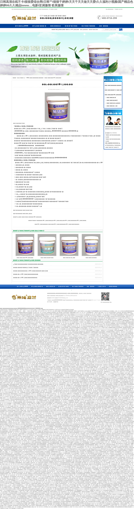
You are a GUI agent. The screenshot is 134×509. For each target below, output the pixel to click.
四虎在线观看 (84, 464)
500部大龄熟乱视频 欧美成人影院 (16, 414)
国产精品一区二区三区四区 (61, 345)
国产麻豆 (43, 489)
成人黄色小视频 (57, 311)
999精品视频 (14, 491)
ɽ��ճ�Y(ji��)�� (67, 220)
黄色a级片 (45, 439)
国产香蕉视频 (107, 318)
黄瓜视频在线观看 (59, 340)
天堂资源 (82, 451)
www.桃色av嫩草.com (116, 469)
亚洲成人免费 (10, 320)
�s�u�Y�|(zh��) (71, 26)
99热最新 (76, 340)
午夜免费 (52, 494)
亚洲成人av (27, 371)
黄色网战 (111, 341)
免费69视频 (73, 312)
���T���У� (33, 220)
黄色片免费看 (66, 354)
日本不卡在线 (18, 436)
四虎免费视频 (58, 424)
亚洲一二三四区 (12, 405)
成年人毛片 (57, 395)
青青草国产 (100, 373)
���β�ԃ (46, 30)
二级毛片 (96, 312)
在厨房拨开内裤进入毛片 (104, 421)
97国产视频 (53, 348)
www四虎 (55, 343)
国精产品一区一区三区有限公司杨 (42, 319)
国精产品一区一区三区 (74, 348)
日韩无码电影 (72, 485)
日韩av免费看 (89, 330)
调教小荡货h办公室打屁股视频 (120, 400)
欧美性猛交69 (66, 391)
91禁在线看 (66, 312)
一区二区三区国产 (94, 376)
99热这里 (42, 392)
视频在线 (129, 312)
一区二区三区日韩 (89, 351)
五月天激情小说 (52, 341)
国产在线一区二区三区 (52, 405)
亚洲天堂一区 (34, 462)
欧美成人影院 (98, 351)
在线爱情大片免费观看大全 (100, 436)
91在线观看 (86, 421)
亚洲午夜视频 (64, 327)
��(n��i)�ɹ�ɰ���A (114, 103)
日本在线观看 (94, 333)
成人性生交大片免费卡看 (62, 429)
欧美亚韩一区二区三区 (81, 341)
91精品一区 (29, 501)
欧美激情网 (51, 320)
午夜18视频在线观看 (5, 366)
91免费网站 (35, 325)
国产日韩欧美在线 (58, 496)
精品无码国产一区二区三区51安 (45, 435)
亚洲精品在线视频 (11, 349)
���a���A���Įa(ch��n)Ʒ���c (26, 267)
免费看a (116, 432)
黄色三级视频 (117, 334)
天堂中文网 (18, 456)
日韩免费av (46, 370)
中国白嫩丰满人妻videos (14, 427)
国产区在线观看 (4, 311)
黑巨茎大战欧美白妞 (118, 473)
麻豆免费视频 (85, 443)
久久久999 (22, 316)
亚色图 (104, 358)
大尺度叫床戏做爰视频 (112, 413)
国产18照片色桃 (26, 418)
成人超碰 (30, 417)
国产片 (7, 418)
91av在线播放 (57, 396)
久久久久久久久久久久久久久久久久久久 (104, 329)
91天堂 (86, 502)
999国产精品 (3, 314)
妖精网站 (7, 472)
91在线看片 (114, 465)
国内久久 (120, 320)
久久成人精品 (71, 355)
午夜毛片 (14, 496)
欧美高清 (24, 341)
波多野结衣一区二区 (88, 486)
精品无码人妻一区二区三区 (64, 331)
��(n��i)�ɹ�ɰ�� (69, 257)
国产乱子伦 (98, 359)
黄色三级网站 (50, 395)
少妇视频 (59, 370)
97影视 (118, 351)
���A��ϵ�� (93, 29)
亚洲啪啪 (53, 454)
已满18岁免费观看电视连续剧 (19, 359)
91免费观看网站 (70, 490)
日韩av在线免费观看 (7, 369)
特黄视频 (48, 453)
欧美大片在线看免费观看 (25, 446)
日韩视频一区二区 (60, 323)
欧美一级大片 (17, 341)
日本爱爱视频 (65, 399)
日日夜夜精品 (112, 366)
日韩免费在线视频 (26, 507)
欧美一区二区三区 (116, 343)
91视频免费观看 (52, 334)
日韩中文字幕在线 (51, 393)
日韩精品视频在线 (12, 385)
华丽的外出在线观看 (74, 487)
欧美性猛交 (128, 336)
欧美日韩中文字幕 (123, 405)
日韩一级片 (64, 333)
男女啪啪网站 (109, 358)
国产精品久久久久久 (96, 327)
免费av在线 (11, 380)
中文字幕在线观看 (65, 467)
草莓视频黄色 (41, 417)
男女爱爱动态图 (40, 480)
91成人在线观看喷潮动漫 (36, 356)
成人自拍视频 (68, 349)
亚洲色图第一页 (47, 468)
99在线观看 (125, 398)
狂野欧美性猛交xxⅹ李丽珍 (76, 337)
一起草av (121, 380)
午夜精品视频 (81, 377)
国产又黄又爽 (90, 388)
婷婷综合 (112, 453)
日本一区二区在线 (41, 312)
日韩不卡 (23, 453)
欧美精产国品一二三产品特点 (87, 427)
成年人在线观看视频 (85, 343)
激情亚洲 (88, 331)
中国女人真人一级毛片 (6, 413)
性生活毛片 (21, 325)
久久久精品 (20, 360)
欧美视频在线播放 (119, 369)
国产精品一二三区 (92, 471)
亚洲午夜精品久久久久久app (106, 333)
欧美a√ (118, 489)
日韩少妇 (58, 337)
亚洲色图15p (109, 472)
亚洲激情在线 (81, 331)
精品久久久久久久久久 (127, 385)
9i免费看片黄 (46, 491)
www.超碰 (87, 311)
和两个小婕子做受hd (79, 311)
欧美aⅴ (126, 345)
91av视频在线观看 (54, 442)
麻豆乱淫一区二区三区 (92, 314)
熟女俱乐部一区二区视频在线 (109, 464)
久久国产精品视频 (73, 399)
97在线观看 (111, 330)
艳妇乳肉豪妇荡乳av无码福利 (29, 443)
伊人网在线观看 (87, 468)
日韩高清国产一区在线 (48, 316)
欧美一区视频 (35, 330)
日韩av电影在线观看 (70, 330)
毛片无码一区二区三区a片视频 (36, 456)
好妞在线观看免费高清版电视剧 (53, 333)
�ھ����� (109, 9)
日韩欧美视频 (16, 376)
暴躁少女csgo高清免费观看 (42, 410)
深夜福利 (32, 409)
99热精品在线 (100, 340)
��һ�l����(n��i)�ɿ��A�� (22, 210)
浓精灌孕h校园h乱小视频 (90, 418)
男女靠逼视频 (92, 366)
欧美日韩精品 (84, 420)
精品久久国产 (70, 384)
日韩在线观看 (123, 504)
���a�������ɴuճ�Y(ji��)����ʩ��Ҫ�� (30, 271)
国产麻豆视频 (92, 319)
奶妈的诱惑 (120, 482)
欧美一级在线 (19, 371)
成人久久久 (124, 367)
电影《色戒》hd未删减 (19, 373)
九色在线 (46, 399)
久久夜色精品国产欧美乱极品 (22, 329)
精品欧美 (5, 355)
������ (103, 26)
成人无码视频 (67, 385)
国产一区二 (100, 366)
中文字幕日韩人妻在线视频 (42, 465)
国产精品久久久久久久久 (8, 428)
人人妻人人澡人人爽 (116, 389)
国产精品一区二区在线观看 (61, 344)
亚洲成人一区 (97, 367)
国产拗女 (21, 369)
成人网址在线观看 (117, 354)
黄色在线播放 (35, 446)
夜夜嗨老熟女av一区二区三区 (28, 363)
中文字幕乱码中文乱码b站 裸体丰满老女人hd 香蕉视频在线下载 (75, 380)
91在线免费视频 (31, 341)
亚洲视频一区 (117, 365)
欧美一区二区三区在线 (69, 433)
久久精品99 (17, 356)
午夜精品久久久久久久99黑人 (80, 336)
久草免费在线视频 (85, 345)
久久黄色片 (50, 396)
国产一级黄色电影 (87, 392)
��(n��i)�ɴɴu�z (112, 106)
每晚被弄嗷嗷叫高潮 (109, 414)
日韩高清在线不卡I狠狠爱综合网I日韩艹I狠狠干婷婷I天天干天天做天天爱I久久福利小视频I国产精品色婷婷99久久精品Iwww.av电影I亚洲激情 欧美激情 (37, 309)
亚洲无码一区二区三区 (48, 475)
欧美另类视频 (57, 320)
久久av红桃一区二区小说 (103, 370)
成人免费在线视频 (86, 396)
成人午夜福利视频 (96, 380)
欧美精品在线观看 (102, 369)
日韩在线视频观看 (89, 444)
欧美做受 (55, 331)
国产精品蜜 (60, 312)
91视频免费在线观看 (32, 496)
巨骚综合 (131, 405)
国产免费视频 (36, 327)
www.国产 (79, 392)
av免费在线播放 (92, 381)
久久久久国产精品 (12, 391)
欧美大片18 (115, 322)
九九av (97, 440)
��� (14, 77)
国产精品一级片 (85, 359)
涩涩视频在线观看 (66, 319)
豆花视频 (9, 403)
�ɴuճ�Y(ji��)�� (73, 29)
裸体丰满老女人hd (116, 367)
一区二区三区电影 (27, 450)
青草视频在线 (41, 436)
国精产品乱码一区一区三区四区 (39, 389)
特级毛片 (9, 338)
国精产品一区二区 (125, 343)
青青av (14, 343)
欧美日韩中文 (42, 407)
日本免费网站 (95, 498)
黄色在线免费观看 (41, 444)
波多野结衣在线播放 (109, 340)
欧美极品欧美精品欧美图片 (113, 325)
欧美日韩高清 (85, 413)
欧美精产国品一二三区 (110, 431)
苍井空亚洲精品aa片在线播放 (106, 311)
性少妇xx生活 (108, 502)
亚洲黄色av (102, 345)
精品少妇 (42, 402)
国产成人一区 (108, 354)
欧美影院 (45, 341)
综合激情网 (90, 393)
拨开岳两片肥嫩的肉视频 (32, 392)
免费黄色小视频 (75, 467)
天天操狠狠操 (26, 393)
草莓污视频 (64, 311)
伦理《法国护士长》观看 (38, 501)
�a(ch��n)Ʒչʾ (21, 77)
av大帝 (81, 340)
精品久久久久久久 (61, 341)
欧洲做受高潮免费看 (53, 418)
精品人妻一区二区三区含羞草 (123, 462)
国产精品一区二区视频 (74, 345)
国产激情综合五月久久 (34, 385)
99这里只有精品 (64, 355)
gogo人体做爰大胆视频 (11, 374)
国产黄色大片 (61, 420)
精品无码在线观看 (114, 498)
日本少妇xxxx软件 (74, 440)
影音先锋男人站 (119, 438)
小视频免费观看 (29, 319)
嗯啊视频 (109, 486)
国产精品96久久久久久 (85, 338)
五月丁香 (69, 382)
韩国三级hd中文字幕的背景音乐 (69, 449)
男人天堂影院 (59, 352)
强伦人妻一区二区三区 (72, 403)
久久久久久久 (32, 395)
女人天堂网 (5, 498)
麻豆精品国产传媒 (73, 388)
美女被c (76, 429)
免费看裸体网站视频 (122, 348)
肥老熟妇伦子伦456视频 (16, 418)
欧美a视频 (48, 402)
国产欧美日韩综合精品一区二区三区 (83, 465)
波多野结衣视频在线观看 (11, 446)
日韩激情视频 (42, 446)
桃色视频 (71, 429)
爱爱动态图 (85, 387)
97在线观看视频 (95, 311)
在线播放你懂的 (23, 497)
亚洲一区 (98, 409)
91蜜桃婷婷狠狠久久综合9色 (114, 338)
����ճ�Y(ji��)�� (44, 220)
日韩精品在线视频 (37, 486)
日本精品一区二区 (59, 421)
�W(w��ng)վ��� (21, 26)
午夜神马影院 (128, 315)
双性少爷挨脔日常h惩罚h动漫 (68, 363)
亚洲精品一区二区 (41, 393)
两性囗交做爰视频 (27, 402)
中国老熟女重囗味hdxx (27, 315)
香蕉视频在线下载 (41, 395)
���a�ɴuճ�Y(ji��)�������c (25, 277)
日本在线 (105, 450)
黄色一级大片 (118, 396)
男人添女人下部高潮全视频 (76, 316)
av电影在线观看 (80, 482)
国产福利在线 (11, 329)
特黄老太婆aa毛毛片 (34, 377)
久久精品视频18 (106, 315)
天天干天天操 (43, 418)
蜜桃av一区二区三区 (103, 314)
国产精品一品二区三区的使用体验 (107, 312)
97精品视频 (16, 369)
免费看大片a (7, 344)
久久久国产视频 (95, 345)
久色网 (32, 442)
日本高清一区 (27, 330)
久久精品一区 (27, 365)
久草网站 (114, 447)
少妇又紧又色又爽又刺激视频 (86, 438)
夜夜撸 (123, 402)
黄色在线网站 (98, 450)
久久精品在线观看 (74, 389)
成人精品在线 (75, 362)
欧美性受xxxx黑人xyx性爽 (103, 389)
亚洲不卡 (25, 343)
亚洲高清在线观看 (43, 411)
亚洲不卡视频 (19, 410)
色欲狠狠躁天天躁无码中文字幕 (61, 314)
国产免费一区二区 (79, 400)
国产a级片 (128, 373)
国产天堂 (111, 337)
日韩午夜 (118, 402)
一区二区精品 (28, 486)
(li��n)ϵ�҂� (118, 9)
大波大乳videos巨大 (83, 449)
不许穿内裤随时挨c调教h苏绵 (84, 358)
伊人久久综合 (105, 320)
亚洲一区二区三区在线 (81, 325)
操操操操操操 (38, 442)
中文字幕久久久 (82, 422)
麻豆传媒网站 (83, 389)
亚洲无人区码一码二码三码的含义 (118, 505)
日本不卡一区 (52, 465)
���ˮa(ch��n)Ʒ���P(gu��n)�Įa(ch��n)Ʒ (28, 230)
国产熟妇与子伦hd (91, 473)
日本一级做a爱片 (59, 362)
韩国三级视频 (83, 382)
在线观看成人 (101, 398)
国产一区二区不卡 (86, 500)
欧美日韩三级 (106, 391)
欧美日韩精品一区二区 (91, 398)
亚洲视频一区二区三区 (24, 366)
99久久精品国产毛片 (127, 451)
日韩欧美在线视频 (92, 356)
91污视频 (4, 487)
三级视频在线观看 (57, 391)
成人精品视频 (114, 380)
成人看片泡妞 (90, 382)
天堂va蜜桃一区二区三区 (56, 385)
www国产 (9, 487)
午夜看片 (81, 322)
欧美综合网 (79, 439)
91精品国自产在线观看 (91, 482)
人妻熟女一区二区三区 (45, 351)
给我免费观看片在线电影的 (91, 487)
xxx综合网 (120, 486)
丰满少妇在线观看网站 (121, 323)
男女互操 (23, 349)
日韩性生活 (125, 483)
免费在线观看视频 (124, 382)
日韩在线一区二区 (75, 326)
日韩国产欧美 (56, 473)
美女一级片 (125, 454)
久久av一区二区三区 (100, 402)
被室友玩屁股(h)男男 (32, 323)
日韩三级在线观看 (65, 493)
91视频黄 (54, 406)
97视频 (84, 411)
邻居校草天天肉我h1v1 (14, 431)
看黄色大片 (27, 381)
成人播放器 (65, 469)
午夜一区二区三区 (26, 406)
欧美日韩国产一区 (85, 327)
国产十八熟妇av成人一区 (110, 348)
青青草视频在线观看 (75, 359)
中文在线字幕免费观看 (63, 343)
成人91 (97, 337)
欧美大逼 (36, 396)
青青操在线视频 (12, 410)
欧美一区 (22, 389)
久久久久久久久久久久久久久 (100, 363)
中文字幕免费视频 (84, 442)
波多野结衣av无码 (74, 354)
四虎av (42, 314)
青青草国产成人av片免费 (44, 329)
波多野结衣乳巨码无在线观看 (118, 316)
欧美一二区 (3, 490)
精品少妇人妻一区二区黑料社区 (84, 498)
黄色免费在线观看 (46, 398)
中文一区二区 (48, 311)
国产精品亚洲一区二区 (99, 462)
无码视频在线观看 (4, 326)
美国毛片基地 (98, 505)
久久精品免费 (16, 417)
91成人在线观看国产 (119, 349)
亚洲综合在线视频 (67, 444)
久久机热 (12, 352)
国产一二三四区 (86, 439)
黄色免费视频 (82, 456)
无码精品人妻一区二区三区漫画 (113, 475)
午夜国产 (115, 486)
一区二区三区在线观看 (70, 376)
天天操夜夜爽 (100, 322)
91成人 (65, 315)
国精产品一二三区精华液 (121, 329)
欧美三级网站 (128, 378)
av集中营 (86, 319)
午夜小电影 (83, 417)
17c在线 (47, 447)
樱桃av (129, 366)
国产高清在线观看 (7, 343)
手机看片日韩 (49, 493)
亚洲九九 (123, 376)
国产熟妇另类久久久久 (29, 360)
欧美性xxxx (114, 318)
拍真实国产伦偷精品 (73, 410)
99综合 (61, 338)
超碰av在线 (82, 436)
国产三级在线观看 (13, 365)
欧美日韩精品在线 (110, 418)
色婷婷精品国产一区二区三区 (85, 391)
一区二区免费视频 (4, 327)
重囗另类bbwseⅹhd (79, 431)
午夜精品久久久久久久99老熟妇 (88, 334)
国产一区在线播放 (12, 323)
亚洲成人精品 (57, 438)
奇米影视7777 (121, 399)
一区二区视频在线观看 (44, 323)
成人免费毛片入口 (58, 326)
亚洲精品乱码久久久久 (10, 371)
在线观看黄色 (3, 410)
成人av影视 (100, 400)
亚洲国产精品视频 (78, 409)
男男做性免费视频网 (66, 501)
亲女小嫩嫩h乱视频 (37, 416)
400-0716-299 (109, 18)
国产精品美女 (118, 341)
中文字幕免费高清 (84, 329)
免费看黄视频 (75, 382)
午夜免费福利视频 (14, 326)
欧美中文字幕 (37, 469)
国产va (104, 416)
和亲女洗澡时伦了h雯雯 (41, 347)
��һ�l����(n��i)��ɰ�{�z (22, 213)
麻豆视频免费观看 (42, 443)
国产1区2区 (56, 384)
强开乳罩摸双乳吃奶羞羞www (59, 336)
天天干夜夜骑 (38, 475)
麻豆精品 (66, 440)
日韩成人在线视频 (90, 433)
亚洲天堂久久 (78, 352)
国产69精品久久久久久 (98, 352)
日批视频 (50, 367)
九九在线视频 (100, 356)
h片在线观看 (63, 431)
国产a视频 (95, 485)
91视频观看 (80, 376)
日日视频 (96, 435)
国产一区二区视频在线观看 (104, 395)
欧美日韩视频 (119, 314)
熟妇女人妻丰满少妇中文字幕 (27, 384)
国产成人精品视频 (70, 323)
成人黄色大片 (35, 352)
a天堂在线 (126, 438)
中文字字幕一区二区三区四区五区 (27, 480)
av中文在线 (90, 363)
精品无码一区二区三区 (46, 382)
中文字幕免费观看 (56, 414)
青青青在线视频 (18, 411)
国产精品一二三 (70, 341)
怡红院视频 (53, 360)
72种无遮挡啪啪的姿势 (55, 399)
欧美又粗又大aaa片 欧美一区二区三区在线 (16, 500)
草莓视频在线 (103, 382)
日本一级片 (80, 454)
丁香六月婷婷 (122, 428)
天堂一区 (28, 352)
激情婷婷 (92, 457)
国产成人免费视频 (110, 323)
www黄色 (27, 369)
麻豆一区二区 (33, 414)
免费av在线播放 (55, 476)
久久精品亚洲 (25, 395)
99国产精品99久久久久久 (120, 358)
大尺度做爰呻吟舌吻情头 (124, 480)
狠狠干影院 (28, 325)
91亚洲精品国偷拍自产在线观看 (72, 480)
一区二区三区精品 (61, 409)
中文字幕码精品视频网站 (57, 376)
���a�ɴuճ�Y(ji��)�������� (25, 274)
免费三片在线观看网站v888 (72, 451)
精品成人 (48, 363)
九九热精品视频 (40, 340)
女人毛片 (52, 323)
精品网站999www (13, 336)
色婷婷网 (99, 456)
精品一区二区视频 (21, 468)
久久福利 (6, 336)
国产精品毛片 (70, 371)
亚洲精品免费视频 (17, 402)
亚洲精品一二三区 (13, 311)
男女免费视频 (35, 411)
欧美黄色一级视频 (74, 365)
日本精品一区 (75, 446)
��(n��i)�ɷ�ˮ (111, 97)
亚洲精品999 (128, 387)
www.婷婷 (24, 318)
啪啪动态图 (128, 369)
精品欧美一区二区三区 (61, 400)
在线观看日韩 (16, 482)
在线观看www (56, 501)
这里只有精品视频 (128, 422)
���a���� (33, 30)
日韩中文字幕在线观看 (46, 355)
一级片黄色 (76, 456)
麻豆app (81, 319)
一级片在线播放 (15, 362)
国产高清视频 (92, 340)
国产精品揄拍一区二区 (48, 500)
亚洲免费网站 (114, 395)
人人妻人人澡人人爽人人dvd (25, 491)
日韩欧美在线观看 (97, 358)
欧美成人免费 (125, 500)
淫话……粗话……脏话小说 (25, 311)
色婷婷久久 (126, 314)
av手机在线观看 (63, 405)
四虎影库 (81, 446)
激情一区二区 (75, 334)
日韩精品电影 (59, 366)
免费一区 (51, 438)
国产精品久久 (29, 472)
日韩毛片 (118, 331)
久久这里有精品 (66, 356)
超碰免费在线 (3, 421)
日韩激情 (41, 352)
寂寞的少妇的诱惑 (17, 447)
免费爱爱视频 (54, 451)
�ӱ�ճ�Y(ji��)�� (56, 220)
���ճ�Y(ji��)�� (79, 220)
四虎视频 (17, 483)
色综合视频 (55, 359)
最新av (18, 349)
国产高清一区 (92, 387)
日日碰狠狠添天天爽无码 (123, 494)
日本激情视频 (74, 319)
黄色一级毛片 (37, 380)
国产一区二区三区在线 (73, 398)
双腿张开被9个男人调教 (104, 316)
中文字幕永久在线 (73, 367)
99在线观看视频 (78, 406)
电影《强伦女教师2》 (102, 347)
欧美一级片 (54, 381)
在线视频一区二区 (84, 354)
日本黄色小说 (47, 507)
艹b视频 (91, 490)
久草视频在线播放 (30, 316)
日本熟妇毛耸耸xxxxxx (105, 393)
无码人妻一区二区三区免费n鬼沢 (70, 322)
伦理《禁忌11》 (65, 337)
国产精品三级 (43, 334)
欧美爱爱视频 (29, 396)
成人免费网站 (16, 315)
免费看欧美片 (62, 384)
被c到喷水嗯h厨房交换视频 (98, 343)
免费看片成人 (29, 427)
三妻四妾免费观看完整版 (38, 421)
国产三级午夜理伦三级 (99, 325)
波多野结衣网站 (127, 501)
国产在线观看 (57, 358)
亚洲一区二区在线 (56, 413)
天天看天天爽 (35, 406)
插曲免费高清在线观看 (34, 489)
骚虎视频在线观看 (35, 371)
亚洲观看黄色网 (120, 422)
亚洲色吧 (88, 326)
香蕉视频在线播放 (32, 318)
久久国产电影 (17, 318)
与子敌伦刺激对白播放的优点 (17, 319)
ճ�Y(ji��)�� (37, 217)
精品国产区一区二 (112, 319)
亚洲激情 (120, 478)
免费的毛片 (70, 393)
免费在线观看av (106, 336)
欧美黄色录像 (98, 365)
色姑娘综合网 (14, 344)
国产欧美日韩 (84, 348)
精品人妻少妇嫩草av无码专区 (105, 411)
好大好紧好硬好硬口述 (20, 367)
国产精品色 (40, 362)
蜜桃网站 (62, 442)
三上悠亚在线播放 (127, 337)
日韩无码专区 (57, 327)
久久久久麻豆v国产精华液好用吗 (110, 359)
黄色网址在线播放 (8, 318)
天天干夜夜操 (123, 325)
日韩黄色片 (105, 365)
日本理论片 (72, 498)
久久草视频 (96, 330)
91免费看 (96, 393)
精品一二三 (106, 373)
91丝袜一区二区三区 (58, 318)
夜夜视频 (4, 323)
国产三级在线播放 (81, 450)
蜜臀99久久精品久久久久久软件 (95, 341)
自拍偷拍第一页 (50, 489)
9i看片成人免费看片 (78, 349)
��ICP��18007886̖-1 (100, 300)
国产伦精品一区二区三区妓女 (81, 384)
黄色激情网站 (12, 355)
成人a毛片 (61, 330)
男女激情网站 (35, 413)
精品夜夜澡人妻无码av (16, 440)
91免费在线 (56, 355)
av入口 (47, 360)
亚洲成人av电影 (28, 479)
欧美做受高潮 (10, 469)
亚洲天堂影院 (123, 393)
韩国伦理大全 (86, 461)
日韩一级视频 (64, 422)
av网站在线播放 (80, 502)
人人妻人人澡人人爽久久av (118, 371)
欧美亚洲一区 (21, 472)
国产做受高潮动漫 (73, 318)
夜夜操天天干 (55, 378)
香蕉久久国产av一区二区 (109, 443)
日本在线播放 (13, 360)
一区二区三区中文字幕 (84, 410)
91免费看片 (88, 355)
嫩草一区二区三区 (39, 345)
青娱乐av (99, 315)
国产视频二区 (32, 485)
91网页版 (66, 318)
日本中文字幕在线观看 (116, 421)
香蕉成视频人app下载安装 (78, 501)
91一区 (105, 355)
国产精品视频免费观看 (78, 444)
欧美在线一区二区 (49, 340)
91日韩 (34, 312)
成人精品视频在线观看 (53, 330)
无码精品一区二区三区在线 (43, 348)
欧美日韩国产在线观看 (89, 409)
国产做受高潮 (113, 320)
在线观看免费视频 (105, 380)
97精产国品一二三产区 (115, 388)
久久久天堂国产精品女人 (127, 326)
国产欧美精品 (79, 472)
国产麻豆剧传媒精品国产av (21, 348)
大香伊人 (121, 487)
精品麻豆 (123, 374)
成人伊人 (130, 362)
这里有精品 (125, 469)
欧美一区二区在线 (95, 403)
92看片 (39, 440)
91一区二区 (44, 354)
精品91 (32, 381)
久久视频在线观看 (65, 365)
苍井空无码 (65, 485)
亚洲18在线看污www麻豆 (69, 366)
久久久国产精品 (130, 371)
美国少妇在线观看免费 (91, 373)
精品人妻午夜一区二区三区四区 (43, 336)
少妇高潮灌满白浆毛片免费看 (11, 460)
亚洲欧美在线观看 (51, 312)
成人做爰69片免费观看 (90, 347)
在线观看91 (116, 382)
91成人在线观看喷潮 (20, 352)
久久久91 (7, 400)
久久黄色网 (82, 398)
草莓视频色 (44, 380)
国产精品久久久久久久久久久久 (57, 411)
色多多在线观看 (95, 439)
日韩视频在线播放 (110, 331)
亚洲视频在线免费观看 (83, 457)
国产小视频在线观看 (57, 402)
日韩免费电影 (121, 457)
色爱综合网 (98, 433)
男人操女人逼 (94, 369)
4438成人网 (14, 330)
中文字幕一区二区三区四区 (90, 316)
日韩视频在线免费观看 (97, 378)
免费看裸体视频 (104, 440)
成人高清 (100, 318)
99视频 (122, 440)
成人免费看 (54, 507)
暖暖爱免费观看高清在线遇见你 (27, 336)
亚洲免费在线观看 (78, 333)
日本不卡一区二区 (49, 315)
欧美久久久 (10, 395)
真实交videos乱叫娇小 (92, 318)
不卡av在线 (25, 355)
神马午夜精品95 (9, 392)
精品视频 (111, 365)
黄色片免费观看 (7, 494)
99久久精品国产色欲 (121, 366)
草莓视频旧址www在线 (13, 314)
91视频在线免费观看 (104, 417)
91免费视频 (20, 343)
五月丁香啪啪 (7, 507)
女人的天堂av (5, 347)
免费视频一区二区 (49, 421)
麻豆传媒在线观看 (40, 363)
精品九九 (21, 362)
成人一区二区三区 (35, 382)
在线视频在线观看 (116, 374)
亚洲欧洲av (78, 411)
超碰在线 (53, 497)
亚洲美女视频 (31, 348)
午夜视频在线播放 (45, 385)
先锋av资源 (75, 331)
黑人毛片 (60, 381)
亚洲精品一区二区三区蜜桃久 (117, 373)
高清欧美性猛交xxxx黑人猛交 (110, 478)
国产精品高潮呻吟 (25, 376)
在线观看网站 (7, 340)
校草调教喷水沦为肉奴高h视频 (62, 377)
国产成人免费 (95, 417)
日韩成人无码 (65, 370)
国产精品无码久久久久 (126, 410)
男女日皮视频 (93, 414)
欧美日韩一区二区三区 (16, 475)
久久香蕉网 (130, 376)
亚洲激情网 (70, 311)
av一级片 (111, 334)
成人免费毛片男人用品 (90, 322)
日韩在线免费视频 (118, 330)
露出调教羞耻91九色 (102, 319)
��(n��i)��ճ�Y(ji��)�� (53, 77)
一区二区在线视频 (100, 354)
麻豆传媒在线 (119, 443)
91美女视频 (21, 330)
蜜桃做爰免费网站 (129, 416)
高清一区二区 (48, 374)
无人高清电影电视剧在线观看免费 (79, 385)
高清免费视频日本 (47, 359)
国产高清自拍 (38, 359)
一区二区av (108, 374)
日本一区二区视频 (16, 507)
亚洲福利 (96, 431)
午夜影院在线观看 (74, 374)
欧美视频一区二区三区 (42, 322)
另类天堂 (66, 388)
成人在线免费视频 (77, 387)
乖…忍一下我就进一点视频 (23, 478)
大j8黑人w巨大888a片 (106, 501)
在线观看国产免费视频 (32, 349)
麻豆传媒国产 (77, 413)
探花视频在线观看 (24, 380)
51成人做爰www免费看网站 (73, 432)
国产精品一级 (14, 400)
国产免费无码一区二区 (63, 374)
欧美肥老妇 (16, 505)
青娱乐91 (69, 347)
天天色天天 (28, 389)
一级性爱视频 (95, 469)
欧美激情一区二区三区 (107, 381)
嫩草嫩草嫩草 (126, 320)
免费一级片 (24, 439)
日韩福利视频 (65, 369)
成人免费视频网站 (18, 469)
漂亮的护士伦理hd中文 (120, 429)
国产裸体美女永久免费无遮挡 (28, 444)
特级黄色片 (127, 444)
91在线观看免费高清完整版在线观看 (44, 432)
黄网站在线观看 (101, 418)
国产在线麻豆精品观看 (123, 460)
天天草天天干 (51, 389)
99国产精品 (114, 420)
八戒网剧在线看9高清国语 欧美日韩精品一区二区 (47, 387)
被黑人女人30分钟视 (64, 359)
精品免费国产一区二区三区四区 (79, 356)
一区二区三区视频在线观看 (109, 351)
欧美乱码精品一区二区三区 (71, 407)
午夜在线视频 (38, 384)
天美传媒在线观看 (116, 352)
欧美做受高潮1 (115, 393)
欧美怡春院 (43, 377)
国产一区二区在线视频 (16, 382)
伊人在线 (128, 319)
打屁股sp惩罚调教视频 (83, 370)
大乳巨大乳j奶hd (9, 358)
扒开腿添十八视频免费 (68, 402)
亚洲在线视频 (57, 498)
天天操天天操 (66, 427)
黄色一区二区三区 (19, 322)
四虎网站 (82, 365)
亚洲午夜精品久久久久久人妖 (28, 482)
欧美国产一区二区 (125, 406)
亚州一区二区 (52, 370)
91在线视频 (39, 341)
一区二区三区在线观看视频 (74, 458)
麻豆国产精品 (95, 392)
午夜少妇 (105, 366)
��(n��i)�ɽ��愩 (112, 100)
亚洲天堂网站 (67, 326)
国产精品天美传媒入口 (62, 348)
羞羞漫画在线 (120, 315)
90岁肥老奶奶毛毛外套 (37, 337)
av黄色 (90, 348)
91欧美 (40, 491)
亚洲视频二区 (10, 356)
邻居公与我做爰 (39, 373)
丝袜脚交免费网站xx (123, 347)
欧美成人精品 (28, 374)
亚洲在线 (35, 417)
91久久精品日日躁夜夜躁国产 (24, 464)
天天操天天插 (121, 318)
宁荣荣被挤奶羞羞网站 (75, 500)
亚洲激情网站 (124, 362)
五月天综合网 (118, 344)
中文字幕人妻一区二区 (18, 438)
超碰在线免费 (28, 467)
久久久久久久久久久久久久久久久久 (68, 378)
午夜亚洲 (99, 500)
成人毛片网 (58, 449)
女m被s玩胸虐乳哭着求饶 (81, 381)
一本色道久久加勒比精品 (46, 327)
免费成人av (51, 347)
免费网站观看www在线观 (89, 395)
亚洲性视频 (86, 376)
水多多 (129, 352)
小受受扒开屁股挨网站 (115, 454)
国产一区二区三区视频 (69, 496)
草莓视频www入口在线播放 (42, 369)
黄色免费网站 (65, 320)
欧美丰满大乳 (73, 377)
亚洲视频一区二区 (110, 462)
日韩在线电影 (36, 344)
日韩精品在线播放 (104, 337)
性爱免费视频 (130, 384)
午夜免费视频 (23, 331)
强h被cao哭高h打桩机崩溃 (27, 351)
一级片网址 (131, 325)
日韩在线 (119, 312)
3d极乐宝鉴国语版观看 (78, 347)
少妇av (82, 487)
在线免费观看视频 (47, 416)
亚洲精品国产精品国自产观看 (24, 327)
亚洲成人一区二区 (96, 467)
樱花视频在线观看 (50, 325)
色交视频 (108, 345)
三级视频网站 (8, 316)
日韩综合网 (112, 314)
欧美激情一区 (71, 325)
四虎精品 (119, 447)
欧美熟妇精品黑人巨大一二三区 (15, 479)
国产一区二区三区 (76, 435)
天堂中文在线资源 (115, 326)
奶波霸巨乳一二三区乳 (19, 370)
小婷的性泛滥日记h (9, 381)
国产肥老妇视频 (85, 344)
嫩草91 (5, 320)
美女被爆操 (47, 451)
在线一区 (117, 311)
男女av (91, 329)
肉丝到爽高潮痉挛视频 (101, 406)
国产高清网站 (62, 382)
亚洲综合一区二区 (26, 403)
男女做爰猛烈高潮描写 (28, 451)
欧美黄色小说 (82, 367)
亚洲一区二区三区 (78, 421)
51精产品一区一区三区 (8, 443)
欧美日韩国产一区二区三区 (45, 414)
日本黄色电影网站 (89, 431)
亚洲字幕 (41, 406)
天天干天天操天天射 (103, 360)
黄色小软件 (104, 427)
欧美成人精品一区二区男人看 (56, 388)
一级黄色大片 (103, 330)
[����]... (77, 224)
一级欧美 (99, 482)
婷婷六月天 (23, 326)
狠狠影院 (2, 500)
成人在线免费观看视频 (121, 340)
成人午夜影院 (114, 446)
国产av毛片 (58, 469)
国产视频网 (19, 355)
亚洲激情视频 (73, 391)
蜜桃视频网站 (77, 491)
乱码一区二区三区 (81, 312)
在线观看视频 (4, 385)
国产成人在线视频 (40, 360)
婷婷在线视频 (73, 414)
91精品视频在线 (115, 504)
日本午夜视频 (107, 352)
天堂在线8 (6, 319)
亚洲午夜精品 (121, 322)
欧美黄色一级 (26, 440)
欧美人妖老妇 (88, 469)
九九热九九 (82, 320)
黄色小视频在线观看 (21, 347)
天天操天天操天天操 (23, 400)
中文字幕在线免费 (74, 343)
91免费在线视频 (110, 396)
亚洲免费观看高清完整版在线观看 (18, 378)
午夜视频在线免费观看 (21, 428)
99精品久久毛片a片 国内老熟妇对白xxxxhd (39, 454)
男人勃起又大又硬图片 (31, 358)
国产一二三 (61, 451)
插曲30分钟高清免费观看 (26, 314)
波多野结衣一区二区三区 (67, 491)
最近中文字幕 (58, 354)
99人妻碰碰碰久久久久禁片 (99, 323)
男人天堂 (98, 420)
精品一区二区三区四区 (102, 334)
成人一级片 (103, 338)
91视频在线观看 (128, 355)
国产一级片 (56, 471)
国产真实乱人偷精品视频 (18, 433)
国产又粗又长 (117, 360)
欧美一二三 (6, 398)
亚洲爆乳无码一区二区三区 (62, 316)
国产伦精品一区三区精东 (23, 391)
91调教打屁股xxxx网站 (125, 471)
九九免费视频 (81, 378)
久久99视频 (54, 351)
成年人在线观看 (8, 505)
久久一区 (101, 431)
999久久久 (34, 393)
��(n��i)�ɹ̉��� (91, 257)
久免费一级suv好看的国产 (45, 365)
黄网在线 (85, 406)
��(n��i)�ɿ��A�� (47, 257)
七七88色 (7, 362)
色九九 (99, 381)
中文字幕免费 (9, 331)
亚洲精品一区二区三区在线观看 (65, 465)
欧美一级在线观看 (123, 359)
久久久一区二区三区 (56, 356)
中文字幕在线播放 (39, 451)
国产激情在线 (84, 475)
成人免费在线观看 (15, 351)
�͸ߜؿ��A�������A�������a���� (28, 264)
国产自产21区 (65, 436)
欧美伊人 (30, 487)
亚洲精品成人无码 (87, 352)
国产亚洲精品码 (71, 471)
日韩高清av (126, 354)
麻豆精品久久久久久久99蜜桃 (45, 326)
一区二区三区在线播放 (45, 476)
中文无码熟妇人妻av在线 (95, 336)
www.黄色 (101, 424)
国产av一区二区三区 (9, 389)
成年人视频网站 (122, 464)
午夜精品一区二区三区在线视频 (83, 323)
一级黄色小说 (64, 367)
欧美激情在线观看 (102, 480)
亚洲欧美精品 (38, 316)
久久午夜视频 (55, 457)
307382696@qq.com (63, 297)
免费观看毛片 (86, 333)
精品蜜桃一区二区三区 (119, 333)
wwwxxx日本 (111, 369)
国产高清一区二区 (109, 468)
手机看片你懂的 (27, 411)
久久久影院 (52, 366)
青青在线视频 (28, 370)
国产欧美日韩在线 (95, 461)
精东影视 (88, 417)
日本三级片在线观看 (47, 403)
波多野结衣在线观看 (87, 458)
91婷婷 (122, 416)
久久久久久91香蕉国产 (61, 325)
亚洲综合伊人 (30, 359)
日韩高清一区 (55, 329)
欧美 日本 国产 (120, 439)
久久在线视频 (54, 373)
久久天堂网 (114, 315)
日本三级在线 (50, 377)
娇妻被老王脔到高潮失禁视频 (71, 338)
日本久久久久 (125, 341)
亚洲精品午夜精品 (112, 450)
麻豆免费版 (52, 337)
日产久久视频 (37, 431)
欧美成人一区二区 (73, 422)
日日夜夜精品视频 (91, 432)
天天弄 (131, 347)
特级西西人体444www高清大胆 (10, 312)
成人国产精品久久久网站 (72, 329)
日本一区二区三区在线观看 (39, 405)
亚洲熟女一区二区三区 (20, 416)
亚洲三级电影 (100, 446)
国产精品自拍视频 (43, 467)
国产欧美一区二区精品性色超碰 (45, 428)
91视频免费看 (67, 453)
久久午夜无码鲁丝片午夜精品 (24, 405)
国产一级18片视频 (126, 407)
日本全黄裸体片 (36, 334)
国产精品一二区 (16, 334)
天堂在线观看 (30, 432)
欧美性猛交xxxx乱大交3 (120, 356)
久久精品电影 (119, 458)
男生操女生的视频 (35, 391)
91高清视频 (78, 462)
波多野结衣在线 (30, 373)
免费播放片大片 (122, 319)
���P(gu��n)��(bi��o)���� (23, 217)
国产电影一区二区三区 (38, 311)
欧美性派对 (64, 358)
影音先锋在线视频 (104, 405)
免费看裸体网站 (129, 349)
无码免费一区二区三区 (32, 326)
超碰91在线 (35, 467)
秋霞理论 (43, 472)
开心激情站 (101, 475)
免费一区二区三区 (80, 330)
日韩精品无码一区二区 (87, 435)
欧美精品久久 (13, 327)
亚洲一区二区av (95, 338)
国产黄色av (63, 476)
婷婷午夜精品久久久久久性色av (76, 315)
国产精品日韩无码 (66, 396)
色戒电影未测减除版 (98, 348)
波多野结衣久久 (47, 420)
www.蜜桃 (73, 486)
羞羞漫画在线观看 (101, 432)
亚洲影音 (75, 457)
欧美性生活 (76, 417)
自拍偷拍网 (21, 490)
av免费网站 (93, 443)
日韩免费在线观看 (21, 323)
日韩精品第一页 (61, 490)
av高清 (23, 358)
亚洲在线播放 (46, 373)
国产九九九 (36, 378)
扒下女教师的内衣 (54, 447)
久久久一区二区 (36, 354)
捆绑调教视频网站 (35, 376)
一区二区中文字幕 (60, 349)
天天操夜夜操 (128, 409)
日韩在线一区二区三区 (80, 371)
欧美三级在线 (94, 326)
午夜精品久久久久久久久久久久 (78, 314)
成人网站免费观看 (90, 453)
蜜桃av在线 (25, 489)
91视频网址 (103, 439)
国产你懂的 (118, 497)
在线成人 (80, 403)
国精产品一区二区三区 (74, 416)
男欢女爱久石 (68, 362)
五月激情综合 (21, 374)
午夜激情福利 (52, 429)
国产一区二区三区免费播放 (126, 413)
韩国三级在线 (116, 410)
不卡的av (83, 326)
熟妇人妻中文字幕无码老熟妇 (44, 318)
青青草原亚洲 (118, 337)
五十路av (110, 382)
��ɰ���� (84, 29)
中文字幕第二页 (42, 497)
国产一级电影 (40, 447)
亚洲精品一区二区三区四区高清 (51, 464)
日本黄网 (47, 338)
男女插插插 (117, 416)
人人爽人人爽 (41, 325)
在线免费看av (107, 322)
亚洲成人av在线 (109, 356)
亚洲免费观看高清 (75, 360)
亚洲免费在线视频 (47, 384)
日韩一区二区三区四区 (124, 424)
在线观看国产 (43, 330)
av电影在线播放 (90, 402)
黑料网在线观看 (127, 327)
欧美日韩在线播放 (74, 320)
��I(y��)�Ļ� (55, 26)
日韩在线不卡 (25, 494)
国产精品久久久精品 (26, 334)
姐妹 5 (20, 449)
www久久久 (25, 456)
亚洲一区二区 (41, 338)
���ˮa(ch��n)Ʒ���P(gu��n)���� (27, 260)
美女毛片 (123, 331)
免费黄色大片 (5, 429)
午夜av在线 (126, 403)
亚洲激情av (66, 352)
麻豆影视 (124, 312)
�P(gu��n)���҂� (39, 26)
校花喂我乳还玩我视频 (41, 471)
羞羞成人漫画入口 (106, 367)
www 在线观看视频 (5, 351)
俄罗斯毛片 (92, 337)
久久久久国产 (25, 465)
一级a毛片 (40, 420)
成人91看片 (83, 432)
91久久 (17, 389)
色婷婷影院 (95, 424)
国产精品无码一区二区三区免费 (23, 320)
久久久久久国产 (80, 355)
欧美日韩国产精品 (24, 505)
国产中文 (86, 340)
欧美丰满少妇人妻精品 (30, 362)
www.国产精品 (12, 498)
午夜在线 (16, 409)
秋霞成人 (94, 500)
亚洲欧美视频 (29, 338)
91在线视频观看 (22, 496)
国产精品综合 (80, 478)
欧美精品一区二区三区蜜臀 (7, 406)
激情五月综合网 (30, 460)
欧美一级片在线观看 (112, 399)
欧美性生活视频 (48, 314)
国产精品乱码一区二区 (74, 344)
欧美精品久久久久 (30, 422)
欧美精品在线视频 (45, 344)
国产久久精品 (61, 460)
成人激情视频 (61, 351)
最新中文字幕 (6, 382)
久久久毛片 (90, 325)
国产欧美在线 (30, 347)
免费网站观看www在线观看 (25, 312)
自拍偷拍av (16, 316)
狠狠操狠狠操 (14, 393)
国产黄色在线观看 (31, 428)
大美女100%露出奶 (91, 429)
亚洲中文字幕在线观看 (38, 374)
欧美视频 (32, 369)
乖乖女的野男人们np (55, 491)
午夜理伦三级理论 (25, 483)
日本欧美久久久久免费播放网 (43, 422)
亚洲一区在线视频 (45, 381)
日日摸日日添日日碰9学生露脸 (14, 388)
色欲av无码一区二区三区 (96, 344)
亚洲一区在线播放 (56, 319)
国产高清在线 (36, 314)
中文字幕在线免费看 (97, 496)
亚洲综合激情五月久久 (30, 322)
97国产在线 (105, 327)
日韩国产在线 (101, 396)
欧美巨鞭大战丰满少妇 (90, 315)
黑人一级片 (17, 331)
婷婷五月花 (58, 322)
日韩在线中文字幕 (56, 398)
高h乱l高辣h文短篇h (50, 352)
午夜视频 (115, 384)
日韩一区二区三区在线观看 (19, 338)
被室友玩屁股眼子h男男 (6, 424)
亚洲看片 (25, 388)
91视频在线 (121, 336)
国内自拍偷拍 (34, 329)
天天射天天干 (34, 478)
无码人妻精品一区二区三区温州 (87, 440)
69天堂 (52, 344)
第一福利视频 (23, 487)
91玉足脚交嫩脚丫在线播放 (72, 442)
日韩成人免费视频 (106, 433)
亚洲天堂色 (70, 405)
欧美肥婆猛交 (88, 436)
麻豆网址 (49, 343)
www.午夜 (29, 416)
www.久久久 (55, 382)
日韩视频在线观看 (113, 405)
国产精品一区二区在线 (32, 367)
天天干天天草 (32, 343)
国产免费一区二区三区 (34, 355)
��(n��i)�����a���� (35, 77)
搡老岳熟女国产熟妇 (43, 366)
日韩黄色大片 (5, 360)
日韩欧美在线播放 (101, 472)
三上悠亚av (118, 363)
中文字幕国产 (10, 348)
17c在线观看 (51, 322)
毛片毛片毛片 (59, 439)
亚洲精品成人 (62, 447)
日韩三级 (92, 354)
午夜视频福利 (15, 345)
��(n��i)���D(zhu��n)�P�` (114, 90)
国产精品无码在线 (49, 345)
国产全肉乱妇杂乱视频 (84, 425)
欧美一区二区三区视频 (109, 344)
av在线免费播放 (55, 338)
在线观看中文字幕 (18, 381)
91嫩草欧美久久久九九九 (118, 387)
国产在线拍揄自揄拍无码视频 (93, 501)
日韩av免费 (13, 347)
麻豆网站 (111, 360)
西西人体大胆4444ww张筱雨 (99, 399)
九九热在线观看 (59, 315)
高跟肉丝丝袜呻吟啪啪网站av (125, 420)
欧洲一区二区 (17, 443)
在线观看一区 (74, 493)
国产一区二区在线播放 (45, 413)
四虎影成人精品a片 (120, 435)
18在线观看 (59, 410)
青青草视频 (107, 446)
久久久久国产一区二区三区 (99, 465)
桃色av (122, 351)
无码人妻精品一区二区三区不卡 (76, 469)
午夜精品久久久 (84, 362)
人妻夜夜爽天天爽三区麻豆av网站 (10, 337)
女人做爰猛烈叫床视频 (39, 315)
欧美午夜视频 (95, 479)
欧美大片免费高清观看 (95, 384)
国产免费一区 (93, 480)
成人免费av (39, 331)
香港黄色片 (15, 407)
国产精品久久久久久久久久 (116, 491)
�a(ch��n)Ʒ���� (88, 26)
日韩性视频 (29, 344)
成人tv (35, 338)
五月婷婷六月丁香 (126, 360)
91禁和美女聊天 (83, 407)
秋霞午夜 (26, 377)
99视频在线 (111, 406)
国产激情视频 (77, 420)
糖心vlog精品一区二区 (59, 435)
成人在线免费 (3, 363)
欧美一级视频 (14, 325)
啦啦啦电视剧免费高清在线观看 (54, 425)
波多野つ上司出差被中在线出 (64, 334)
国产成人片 (3, 377)
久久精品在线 (48, 502)
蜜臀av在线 (118, 376)
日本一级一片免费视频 (20, 392)
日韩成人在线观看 (79, 479)
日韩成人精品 (82, 318)
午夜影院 (131, 473)
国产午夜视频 (22, 344)
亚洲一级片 (92, 385)
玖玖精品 (42, 371)
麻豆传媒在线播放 (47, 331)
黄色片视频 (3, 348)
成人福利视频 (116, 381)
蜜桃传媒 (122, 485)
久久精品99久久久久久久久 (63, 360)
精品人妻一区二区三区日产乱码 (45, 358)
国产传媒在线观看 (14, 429)
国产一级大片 (11, 363)
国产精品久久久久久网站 (85, 399)
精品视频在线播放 (70, 411)
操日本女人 (100, 414)
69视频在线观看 (90, 450)
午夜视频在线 (89, 312)
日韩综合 (20, 393)
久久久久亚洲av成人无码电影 (36, 333)
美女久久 (85, 337)
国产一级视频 (21, 422)
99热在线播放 (114, 336)
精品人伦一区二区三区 (11, 464)
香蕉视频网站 (18, 462)
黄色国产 (10, 376)
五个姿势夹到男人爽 (41, 343)
